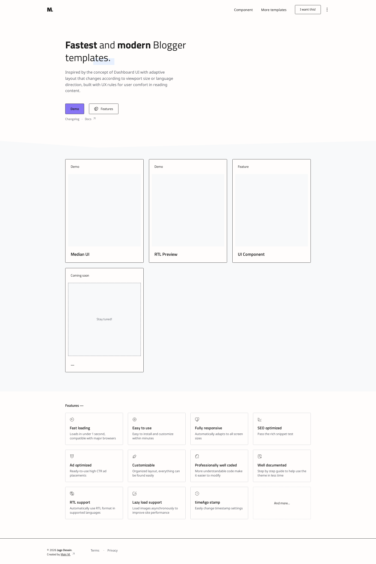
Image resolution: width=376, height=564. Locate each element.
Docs (88, 118)
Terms (95, 550)
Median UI (80, 254)
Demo (74, 108)
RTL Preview (165, 254)
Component (243, 9)
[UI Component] (271, 210)
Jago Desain (64, 550)
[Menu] (327, 9)
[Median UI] (104, 210)
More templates (274, 9)
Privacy (112, 550)
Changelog (72, 118)
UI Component (251, 254)
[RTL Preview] (188, 210)
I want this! (308, 9)
